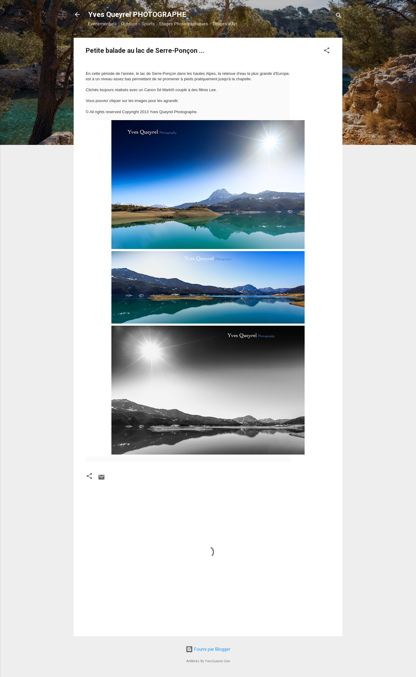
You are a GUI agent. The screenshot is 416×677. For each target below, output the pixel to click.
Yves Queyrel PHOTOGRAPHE (137, 14)
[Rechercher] (338, 16)
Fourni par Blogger (208, 649)
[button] (326, 51)
